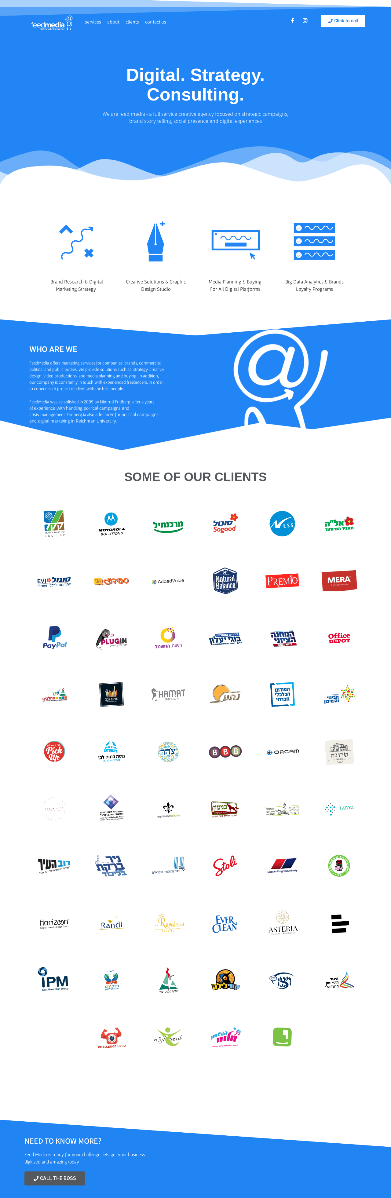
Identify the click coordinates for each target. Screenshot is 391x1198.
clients (132, 22)
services (93, 22)
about (113, 22)
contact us (155, 22)
